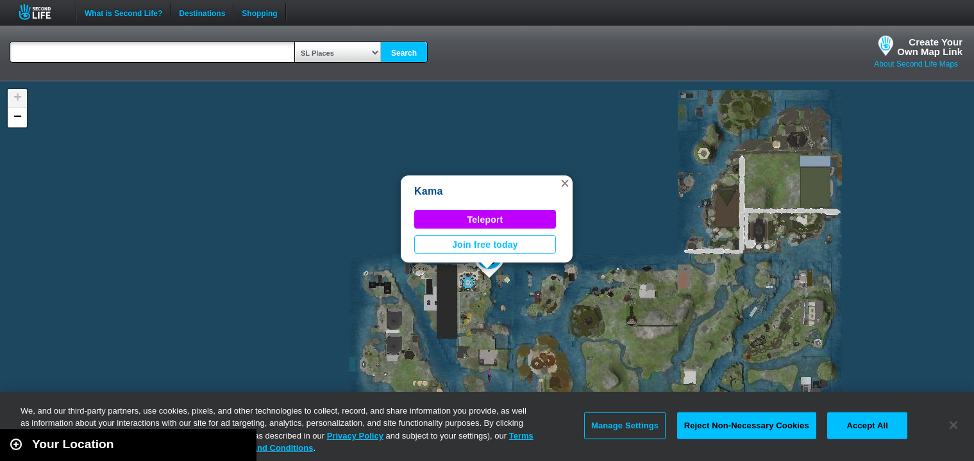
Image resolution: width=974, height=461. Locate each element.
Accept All (867, 425)
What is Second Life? (123, 12)
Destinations (202, 12)
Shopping (259, 12)
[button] (565, 183)
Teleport (485, 219)
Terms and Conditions (269, 448)
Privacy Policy (355, 436)
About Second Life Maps (916, 64)
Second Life (42, 11)
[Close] (953, 425)
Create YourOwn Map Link (929, 46)
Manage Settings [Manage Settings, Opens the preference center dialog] (625, 425)
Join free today (485, 244)
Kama (428, 191)
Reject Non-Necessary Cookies (746, 425)
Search (404, 53)
